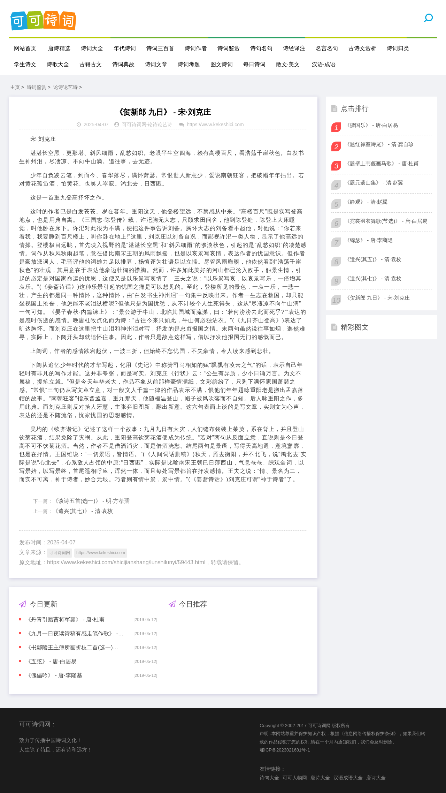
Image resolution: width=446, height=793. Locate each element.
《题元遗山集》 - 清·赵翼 (374, 183)
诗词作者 (196, 48)
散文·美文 (288, 64)
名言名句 (327, 48)
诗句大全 (269, 777)
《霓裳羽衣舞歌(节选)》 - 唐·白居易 (386, 221)
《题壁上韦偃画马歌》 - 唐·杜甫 (382, 163)
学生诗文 (25, 64)
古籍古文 (90, 64)
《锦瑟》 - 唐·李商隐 (369, 240)
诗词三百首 (160, 48)
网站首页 (25, 48)
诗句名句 (261, 48)
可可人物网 (295, 777)
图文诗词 (221, 64)
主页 (15, 87)
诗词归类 (398, 48)
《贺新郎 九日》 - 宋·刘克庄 (377, 298)
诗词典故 (123, 64)
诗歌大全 (58, 64)
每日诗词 (254, 64)
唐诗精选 (59, 48)
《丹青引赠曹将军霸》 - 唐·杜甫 (65, 619)
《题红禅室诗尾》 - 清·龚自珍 (379, 144)
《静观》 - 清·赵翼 (366, 202)
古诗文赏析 (362, 48)
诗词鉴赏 (228, 48)
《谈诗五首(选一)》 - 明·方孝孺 (91, 501)
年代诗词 (125, 48)
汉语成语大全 (348, 777)
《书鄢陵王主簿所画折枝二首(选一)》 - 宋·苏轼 (74, 647)
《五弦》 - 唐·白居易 (51, 661)
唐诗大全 (320, 777)
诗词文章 (156, 64)
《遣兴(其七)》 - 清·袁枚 (83, 511)
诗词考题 (189, 64)
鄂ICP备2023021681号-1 (285, 750)
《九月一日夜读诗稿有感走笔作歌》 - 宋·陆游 (74, 633)
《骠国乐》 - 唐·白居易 (371, 125)
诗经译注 (294, 48)
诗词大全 (92, 48)
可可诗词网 (134, 124)
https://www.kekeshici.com (215, 124)
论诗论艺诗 (65, 87)
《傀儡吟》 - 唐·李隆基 (53, 675)
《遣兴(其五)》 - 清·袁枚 (373, 259)
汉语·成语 (324, 64)
